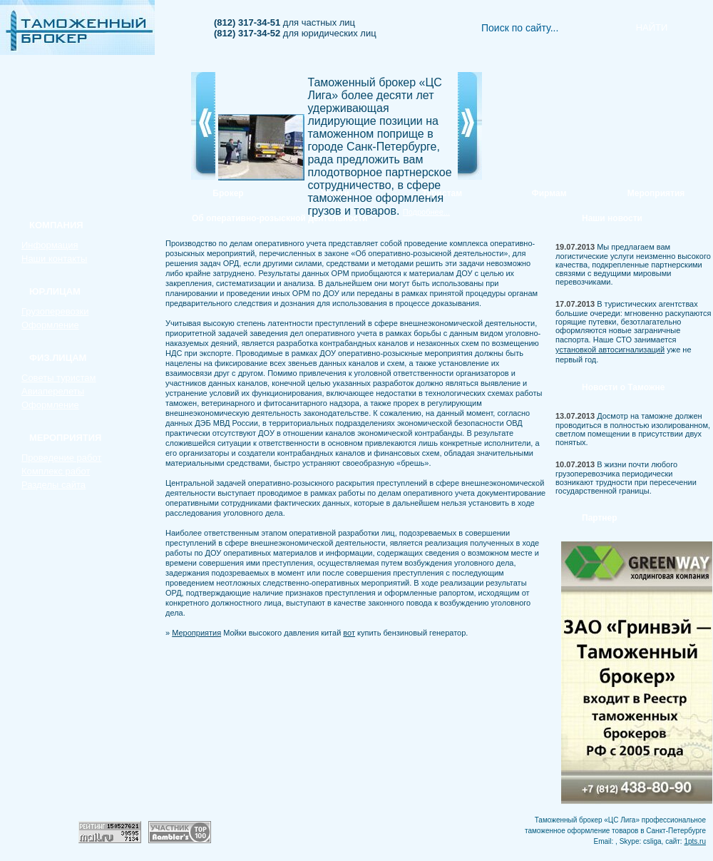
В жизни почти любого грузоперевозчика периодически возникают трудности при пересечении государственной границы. (626, 477)
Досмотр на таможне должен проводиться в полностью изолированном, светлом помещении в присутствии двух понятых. (632, 429)
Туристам (442, 193)
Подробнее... (426, 212)
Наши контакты (54, 258)
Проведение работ (61, 457)
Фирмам (548, 193)
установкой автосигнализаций (610, 349)
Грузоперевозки (54, 311)
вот (349, 632)
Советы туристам (58, 377)
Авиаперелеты (52, 391)
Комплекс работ (55, 471)
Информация (49, 245)
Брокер (227, 193)
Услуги (335, 193)
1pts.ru (695, 841)
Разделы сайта (53, 484)
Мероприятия (656, 193)
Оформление (50, 325)
